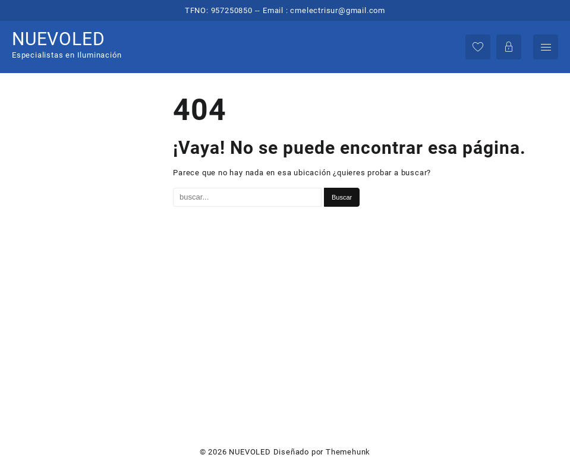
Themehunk (348, 451)
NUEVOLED (58, 39)
